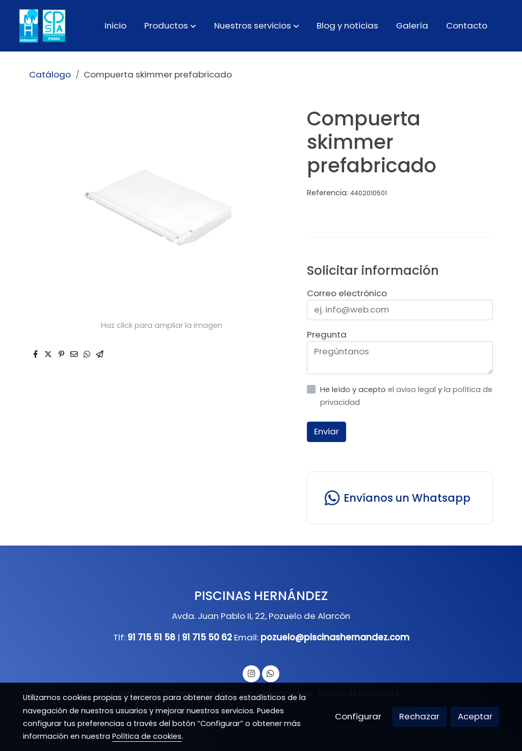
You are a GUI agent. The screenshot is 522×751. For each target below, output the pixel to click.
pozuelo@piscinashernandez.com (334, 637)
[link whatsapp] (399, 498)
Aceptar (475, 716)
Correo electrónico (347, 293)
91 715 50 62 (207, 637)
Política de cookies (146, 736)
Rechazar (419, 716)
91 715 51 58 (151, 637)
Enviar (326, 431)
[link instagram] (251, 672)
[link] (41, 25)
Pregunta (327, 334)
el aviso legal (413, 389)
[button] (170, 25)
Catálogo (50, 74)
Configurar (358, 716)
